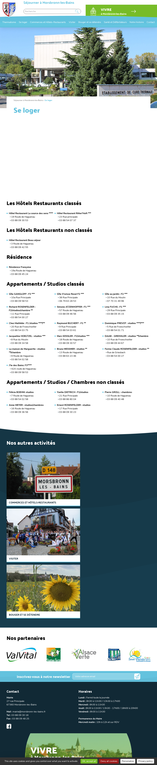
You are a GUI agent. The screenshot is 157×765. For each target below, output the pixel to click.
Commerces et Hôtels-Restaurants (48, 22)
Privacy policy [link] (145, 761)
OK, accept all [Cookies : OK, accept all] (89, 761)
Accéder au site (44, 709)
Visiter (72, 22)
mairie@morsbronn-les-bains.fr (29, 655)
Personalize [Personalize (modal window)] (128, 761)
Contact (151, 22)
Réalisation (117, 733)
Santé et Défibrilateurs (115, 22)
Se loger (23, 22)
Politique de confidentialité (60, 733)
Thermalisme (9, 22)
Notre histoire (137, 22)
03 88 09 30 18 (20, 659)
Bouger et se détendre (89, 22)
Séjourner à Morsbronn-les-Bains (28, 100)
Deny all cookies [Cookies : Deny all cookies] (109, 761)
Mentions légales (37, 733)
